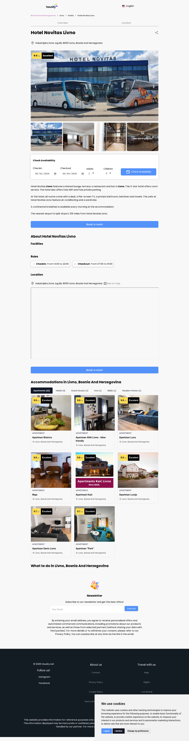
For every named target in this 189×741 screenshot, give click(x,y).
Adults (89, 169)
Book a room (94, 225)
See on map (111, 284)
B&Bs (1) (114, 391)
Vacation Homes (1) (135, 391)
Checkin (37, 168)
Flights (146, 682)
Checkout (65, 168)
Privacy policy (96, 682)
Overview (62, 23)
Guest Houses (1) (81, 391)
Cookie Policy (96, 692)
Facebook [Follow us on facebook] (44, 683)
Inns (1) (100, 391)
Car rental (146, 692)
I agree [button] (107, 731)
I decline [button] (118, 731)
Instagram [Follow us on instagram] (44, 677)
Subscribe (131, 609)
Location (126, 23)
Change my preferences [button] (138, 731)
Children (108, 169)
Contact (95, 673)
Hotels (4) (61, 391)
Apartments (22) (42, 391)
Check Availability (138, 172)
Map (146, 673)
